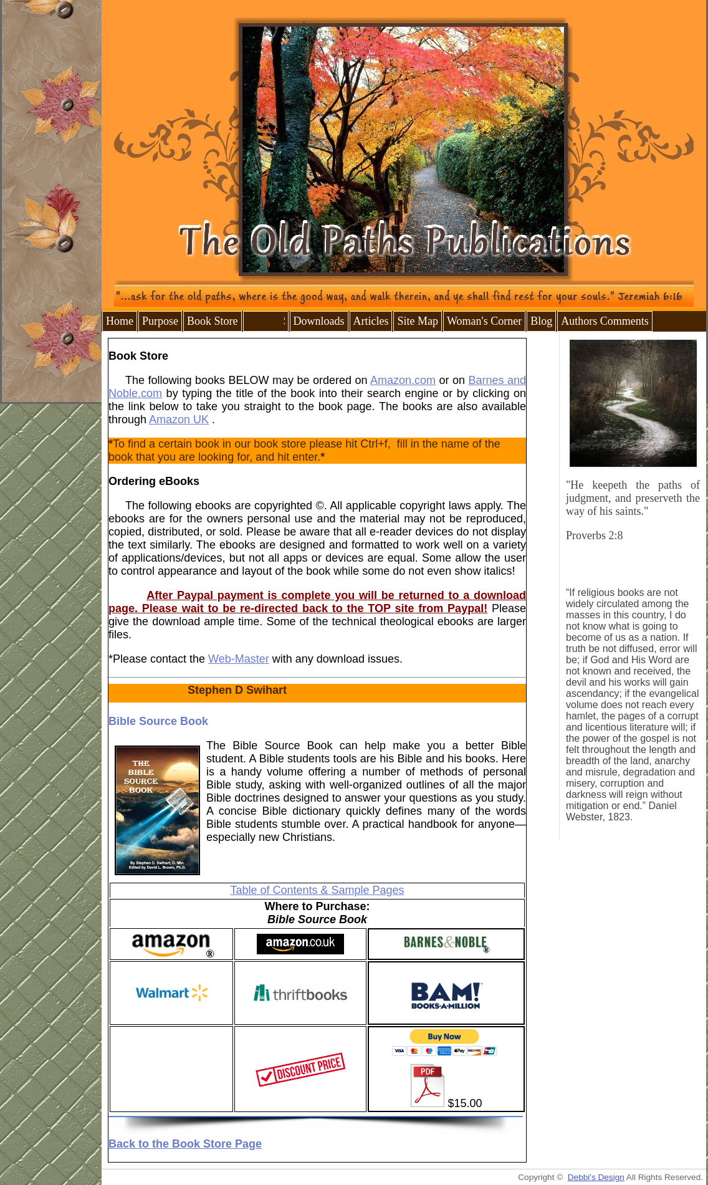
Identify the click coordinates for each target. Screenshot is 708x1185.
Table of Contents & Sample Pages (317, 890)
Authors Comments (605, 321)
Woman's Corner (484, 321)
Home (119, 321)
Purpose (160, 321)
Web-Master (238, 659)
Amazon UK (179, 419)
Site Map (417, 321)
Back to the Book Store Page (185, 1144)
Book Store (212, 321)
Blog (541, 321)
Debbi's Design (596, 1177)
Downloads (319, 321)
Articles (371, 321)
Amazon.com (403, 380)
